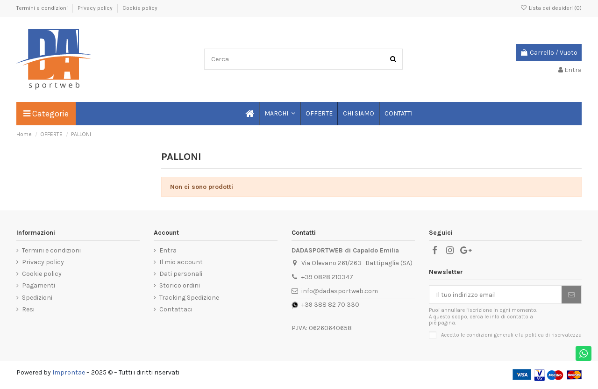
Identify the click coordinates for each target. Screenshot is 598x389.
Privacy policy (96, 8)
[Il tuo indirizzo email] (495, 294)
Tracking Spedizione (189, 298)
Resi (28, 309)
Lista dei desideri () (551, 8)
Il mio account (181, 262)
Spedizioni (37, 298)
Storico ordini (179, 285)
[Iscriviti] (571, 294)
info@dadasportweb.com (339, 291)
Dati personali (180, 274)
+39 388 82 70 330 (330, 305)
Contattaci (175, 309)
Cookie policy (139, 8)
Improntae (68, 372)
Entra (168, 250)
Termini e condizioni (42, 8)
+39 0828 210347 (327, 277)
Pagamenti (38, 285)
